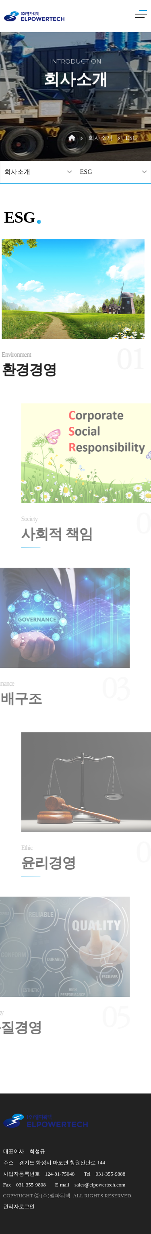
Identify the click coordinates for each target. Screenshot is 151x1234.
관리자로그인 (19, 1206)
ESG (131, 124)
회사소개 (100, 124)
